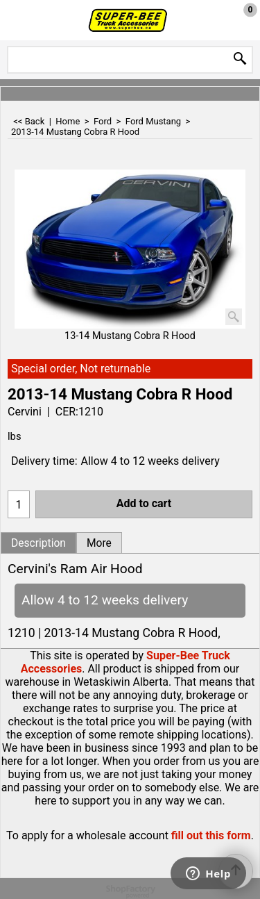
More (99, 543)
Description (38, 543)
